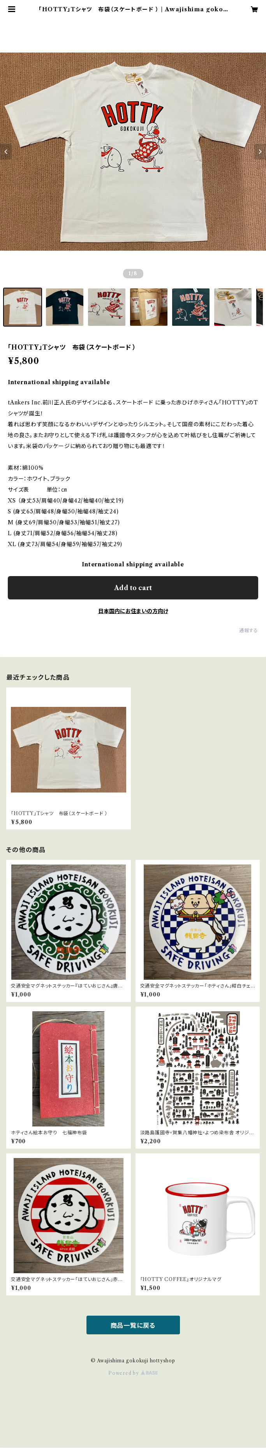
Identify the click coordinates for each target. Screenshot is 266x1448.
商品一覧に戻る (133, 1325)
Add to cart (133, 588)
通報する (248, 630)
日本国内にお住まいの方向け (133, 611)
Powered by (133, 1373)
